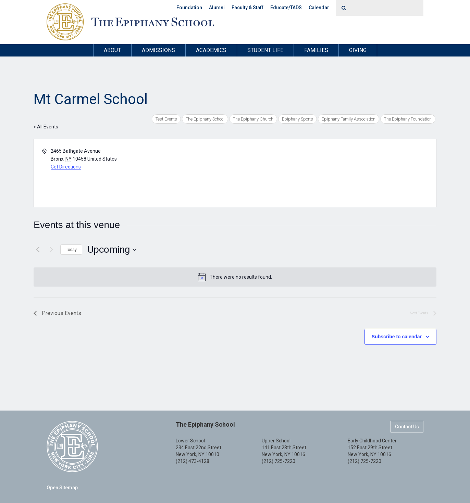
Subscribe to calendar (397, 336)
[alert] (235, 277)
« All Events (46, 126)
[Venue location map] (335, 173)
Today (71, 249)
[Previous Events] (38, 250)
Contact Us (407, 426)
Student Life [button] (265, 50)
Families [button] (316, 50)
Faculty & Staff (247, 7)
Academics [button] (211, 50)
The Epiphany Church (253, 119)
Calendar (319, 7)
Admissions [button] (158, 50)
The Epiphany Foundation (408, 119)
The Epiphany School (205, 119)
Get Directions (66, 166)
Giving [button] (358, 50)
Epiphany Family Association (348, 119)
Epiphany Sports (297, 119)
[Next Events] (51, 250)
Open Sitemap (62, 487)
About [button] (112, 50)
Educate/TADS (286, 7)
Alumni (217, 7)
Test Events (166, 119)
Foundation (189, 7)
